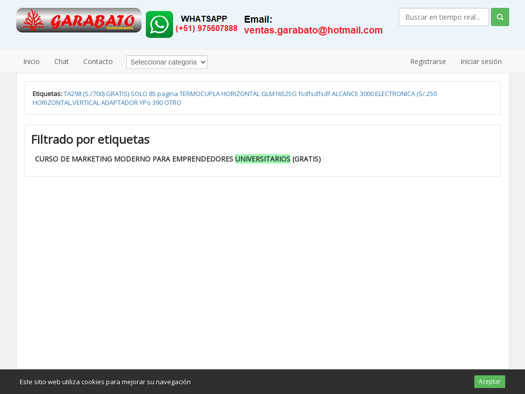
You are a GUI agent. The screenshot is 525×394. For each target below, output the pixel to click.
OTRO (172, 102)
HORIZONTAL (241, 93)
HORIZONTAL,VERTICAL (67, 102)
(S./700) (94, 93)
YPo (146, 102)
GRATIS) (118, 93)
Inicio (31, 61)
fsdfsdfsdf (315, 93)
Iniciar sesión (481, 61)
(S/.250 (427, 93)
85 (153, 93)
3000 (367, 93)
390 (158, 102)
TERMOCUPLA (200, 93)
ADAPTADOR (120, 102)
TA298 (73, 93)
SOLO (140, 93)
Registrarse (428, 61)
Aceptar (490, 381)
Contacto (98, 61)
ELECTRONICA (396, 93)
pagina (168, 93)
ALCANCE (346, 93)
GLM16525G (279, 93)
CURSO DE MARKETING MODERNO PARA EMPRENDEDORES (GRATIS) (178, 159)
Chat (61, 61)
